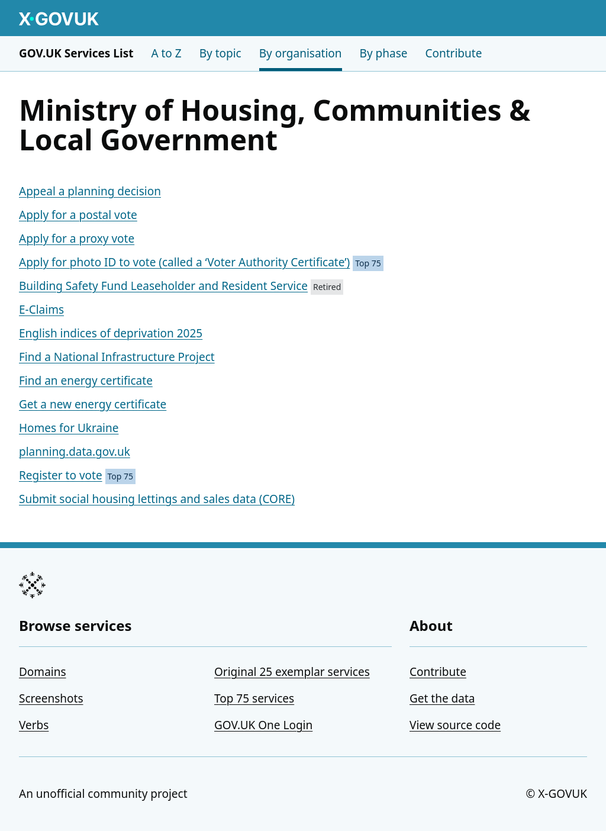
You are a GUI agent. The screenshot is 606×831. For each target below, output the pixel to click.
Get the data (442, 698)
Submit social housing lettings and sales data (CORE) (157, 499)
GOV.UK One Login (263, 725)
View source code (455, 725)
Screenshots (51, 698)
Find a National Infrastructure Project (117, 357)
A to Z (166, 53)
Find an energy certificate (86, 380)
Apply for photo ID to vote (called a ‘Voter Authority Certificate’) (184, 262)
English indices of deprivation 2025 (110, 333)
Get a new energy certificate (92, 404)
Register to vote (60, 475)
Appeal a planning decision (90, 191)
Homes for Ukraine (68, 428)
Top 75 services (254, 698)
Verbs (34, 725)
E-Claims (41, 309)
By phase (384, 53)
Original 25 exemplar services (292, 671)
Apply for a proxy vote (76, 238)
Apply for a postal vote (78, 215)
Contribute (454, 53)
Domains (42, 671)
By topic (220, 53)
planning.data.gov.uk (74, 451)
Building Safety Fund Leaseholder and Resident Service (163, 286)
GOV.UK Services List (76, 53)
